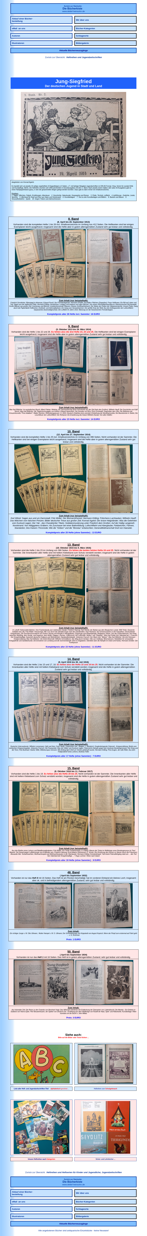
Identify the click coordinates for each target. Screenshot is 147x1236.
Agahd (93, 520)
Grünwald (99, 411)
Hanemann (70, 411)
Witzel (18, 518)
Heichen (42, 413)
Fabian (48, 409)
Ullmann (34, 933)
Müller (59, 518)
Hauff (133, 518)
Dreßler (80, 303)
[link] (73, 68)
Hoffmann (115, 303)
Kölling (46, 304)
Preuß (51, 303)
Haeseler (128, 528)
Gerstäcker (21, 303)
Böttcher (19, 409)
